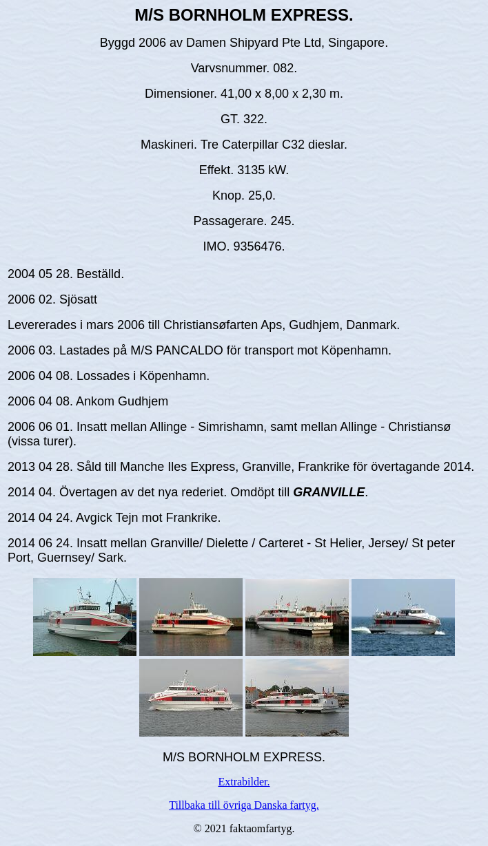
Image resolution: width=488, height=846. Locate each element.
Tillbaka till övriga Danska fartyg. (244, 805)
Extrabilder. (244, 781)
